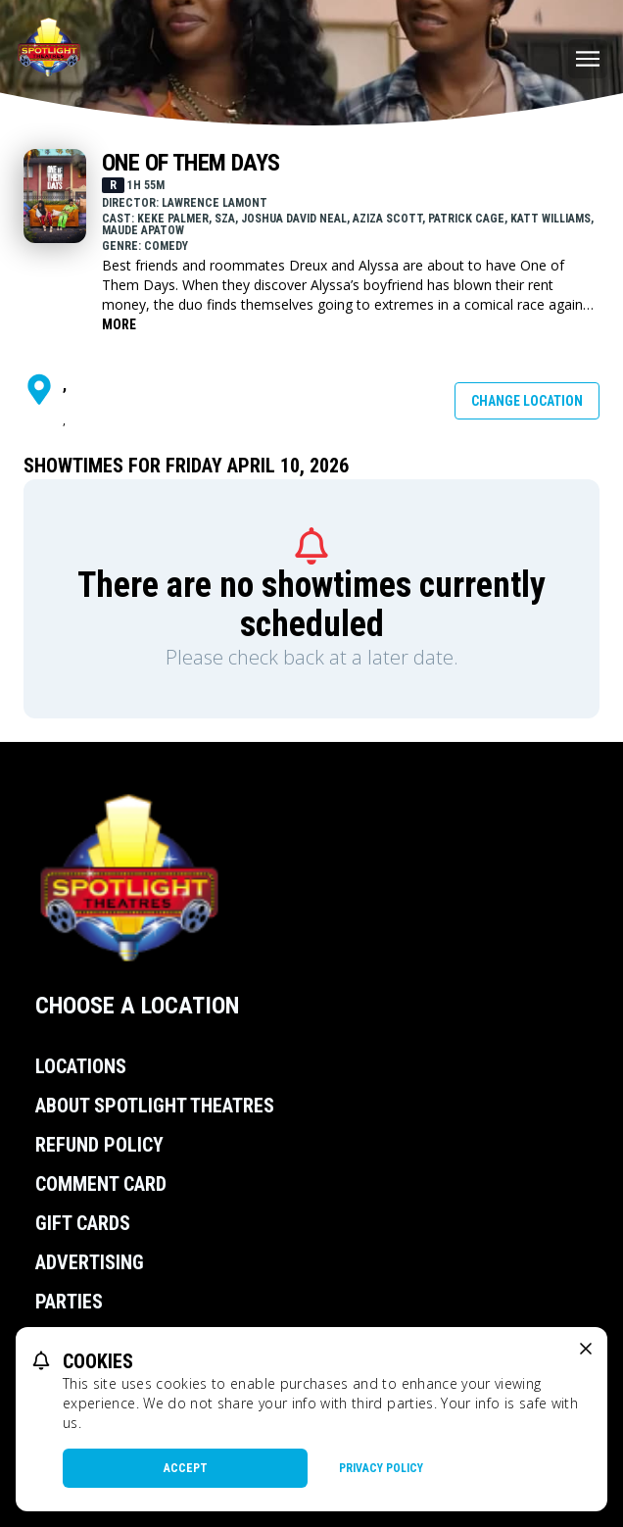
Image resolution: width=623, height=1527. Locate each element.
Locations (80, 1066)
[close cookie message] (586, 1348)
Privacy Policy (381, 1468)
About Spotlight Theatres (154, 1105)
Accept (186, 1468)
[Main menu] (587, 58)
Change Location (527, 401)
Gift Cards (82, 1223)
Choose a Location (137, 1005)
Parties (69, 1301)
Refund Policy (99, 1145)
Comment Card (101, 1184)
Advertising (89, 1262)
